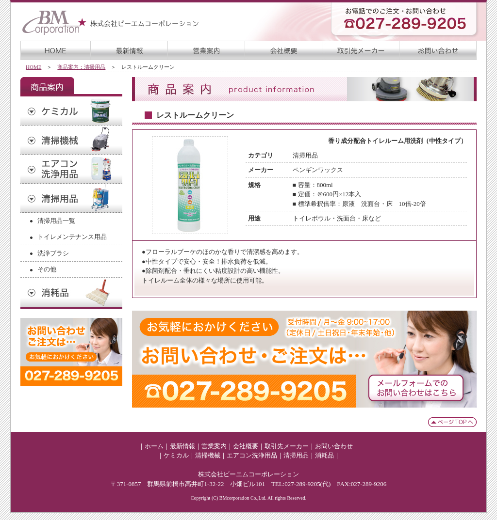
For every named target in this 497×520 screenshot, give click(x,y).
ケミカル (176, 455)
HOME (33, 67)
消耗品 (324, 455)
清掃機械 (207, 455)
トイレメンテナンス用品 (72, 236)
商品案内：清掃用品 (81, 67)
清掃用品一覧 (56, 220)
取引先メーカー (287, 446)
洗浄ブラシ (53, 253)
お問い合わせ (334, 446)
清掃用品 (296, 455)
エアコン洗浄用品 (252, 455)
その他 (46, 269)
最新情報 (182, 446)
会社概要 (245, 446)
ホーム (154, 446)
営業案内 (214, 446)
